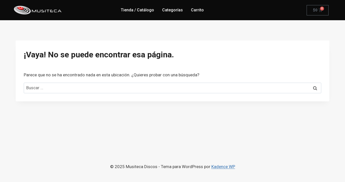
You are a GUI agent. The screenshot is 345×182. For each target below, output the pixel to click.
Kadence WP (223, 166)
